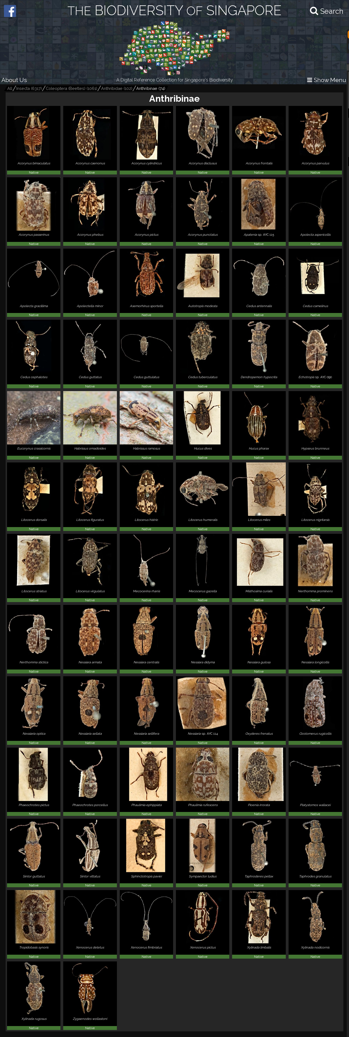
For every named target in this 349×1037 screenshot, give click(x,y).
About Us (14, 79)
